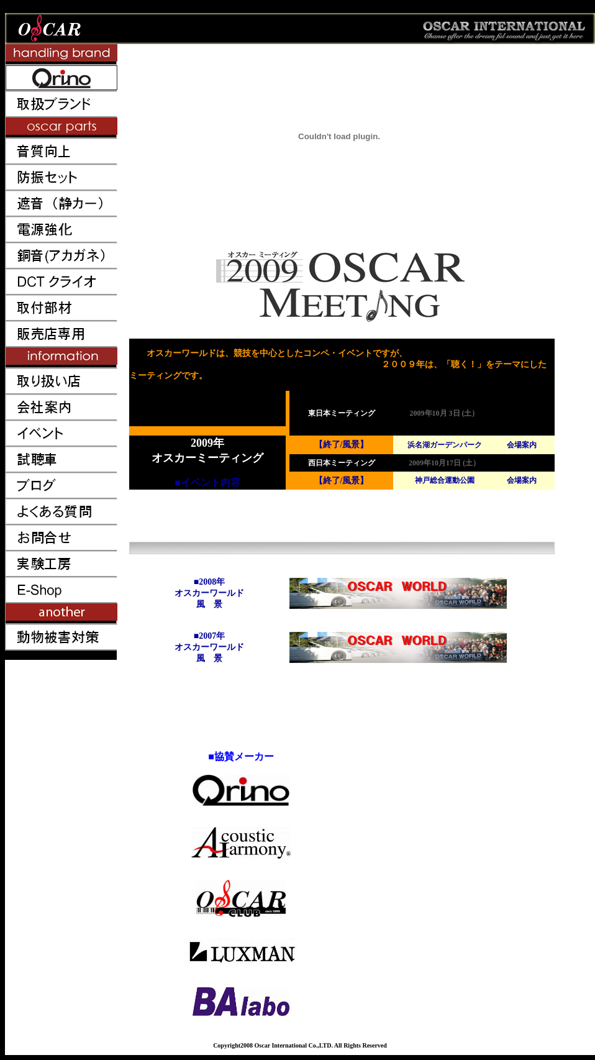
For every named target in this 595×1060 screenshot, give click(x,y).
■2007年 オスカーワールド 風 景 (209, 647)
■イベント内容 (207, 482)
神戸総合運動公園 (445, 480)
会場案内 (522, 445)
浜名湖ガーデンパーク (444, 445)
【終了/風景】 (341, 444)
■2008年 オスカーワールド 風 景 (209, 593)
